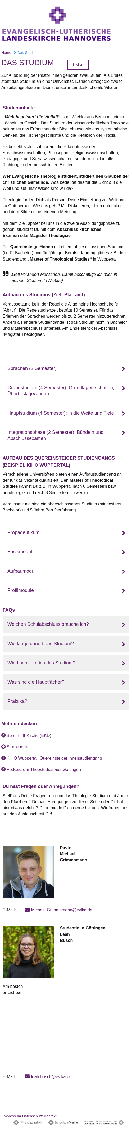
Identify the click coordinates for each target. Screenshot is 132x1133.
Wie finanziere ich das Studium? (41, 662)
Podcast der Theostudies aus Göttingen (44, 769)
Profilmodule (20, 590)
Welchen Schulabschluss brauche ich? (48, 624)
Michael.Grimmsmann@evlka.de (61, 910)
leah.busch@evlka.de (51, 1076)
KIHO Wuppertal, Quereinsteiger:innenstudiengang (54, 758)
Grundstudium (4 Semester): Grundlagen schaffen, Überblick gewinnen (60, 390)
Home (6, 52)
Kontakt (50, 1116)
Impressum (12, 1116)
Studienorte (17, 747)
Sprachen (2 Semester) (32, 368)
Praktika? (17, 701)
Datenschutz (32, 1116)
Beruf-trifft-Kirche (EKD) (29, 735)
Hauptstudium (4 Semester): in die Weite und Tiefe (60, 413)
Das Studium (26, 52)
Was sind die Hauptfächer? (35, 682)
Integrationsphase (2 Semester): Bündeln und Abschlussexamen (55, 435)
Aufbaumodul (21, 571)
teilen (78, 65)
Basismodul (19, 551)
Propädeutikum (23, 532)
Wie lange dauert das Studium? (40, 643)
